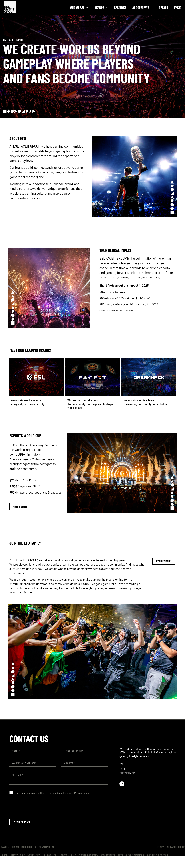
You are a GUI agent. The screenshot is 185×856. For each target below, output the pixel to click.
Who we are (79, 7)
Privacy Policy (81, 792)
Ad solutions (142, 7)
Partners (120, 7)
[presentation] (32, 807)
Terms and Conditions (57, 792)
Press (177, 7)
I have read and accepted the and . (52, 792)
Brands (101, 7)
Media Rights (28, 847)
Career (163, 7)
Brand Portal (46, 847)
